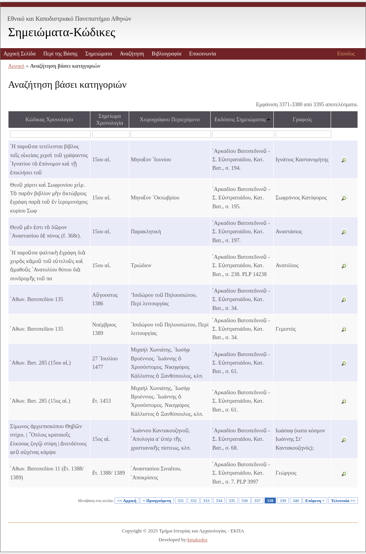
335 (232, 500)
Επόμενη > (314, 500)
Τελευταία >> (343, 500)
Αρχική (16, 66)
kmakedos (198, 539)
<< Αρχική (126, 500)
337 (257, 500)
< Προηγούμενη (157, 500)
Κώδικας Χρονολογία (49, 119)
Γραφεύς (302, 119)
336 (244, 500)
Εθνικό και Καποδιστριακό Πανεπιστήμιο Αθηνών (69, 18)
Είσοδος (346, 54)
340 (296, 500)
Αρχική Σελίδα (19, 54)
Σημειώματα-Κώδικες (61, 32)
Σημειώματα (98, 54)
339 (283, 500)
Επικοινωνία (202, 54)
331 (181, 500)
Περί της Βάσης (60, 54)
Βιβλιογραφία (166, 54)
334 (219, 500)
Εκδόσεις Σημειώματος (240, 119)
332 (193, 500)
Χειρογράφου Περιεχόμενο (170, 119)
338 (270, 500)
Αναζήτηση (132, 54)
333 (206, 500)
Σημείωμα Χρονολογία (109, 119)
